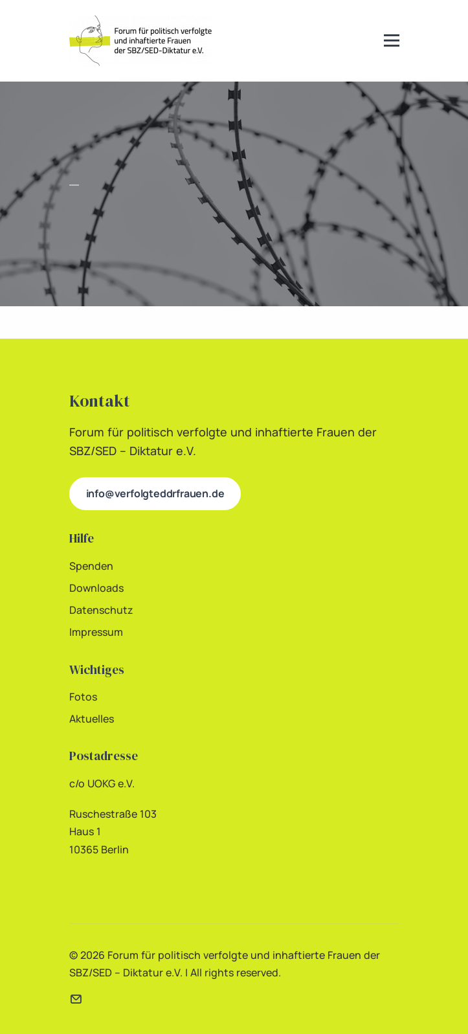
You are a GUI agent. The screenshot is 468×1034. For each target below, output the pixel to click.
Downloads (96, 588)
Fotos (83, 697)
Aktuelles (91, 719)
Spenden (91, 566)
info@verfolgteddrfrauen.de (155, 493)
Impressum (96, 632)
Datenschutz (101, 610)
